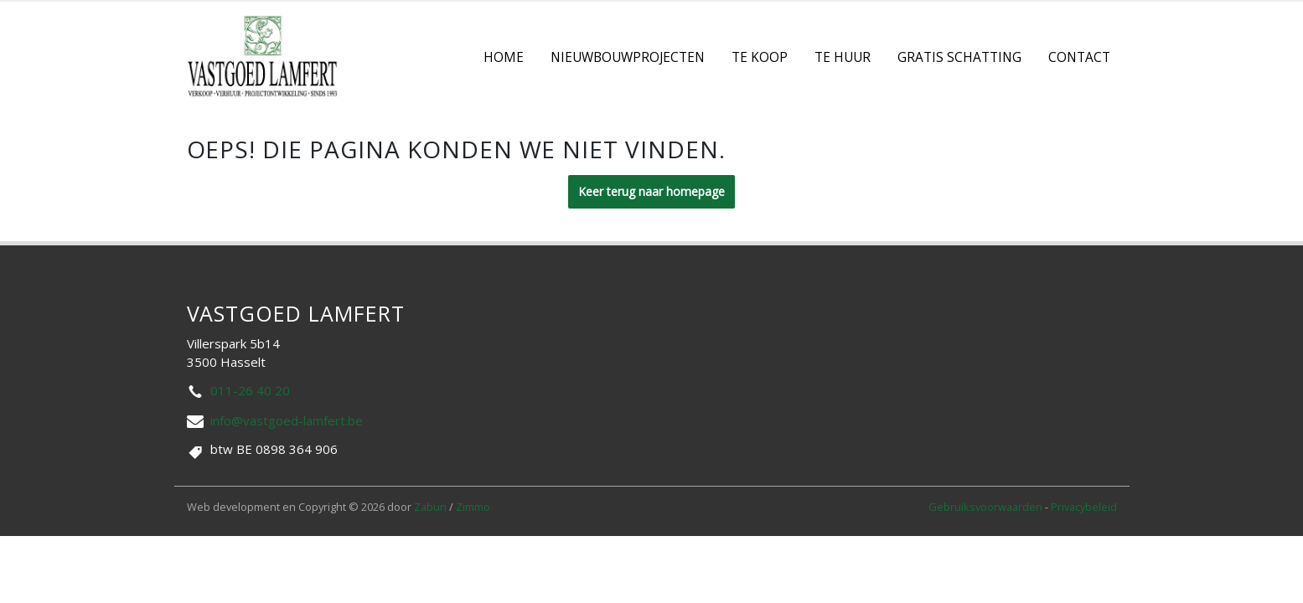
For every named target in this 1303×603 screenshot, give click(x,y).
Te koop (760, 57)
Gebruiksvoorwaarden (986, 506)
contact (1079, 57)
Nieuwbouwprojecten (628, 57)
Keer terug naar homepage (651, 191)
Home (503, 57)
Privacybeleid (1084, 506)
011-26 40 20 (250, 390)
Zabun (430, 506)
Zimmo (473, 506)
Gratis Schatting (959, 57)
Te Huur (842, 57)
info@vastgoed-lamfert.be (286, 420)
